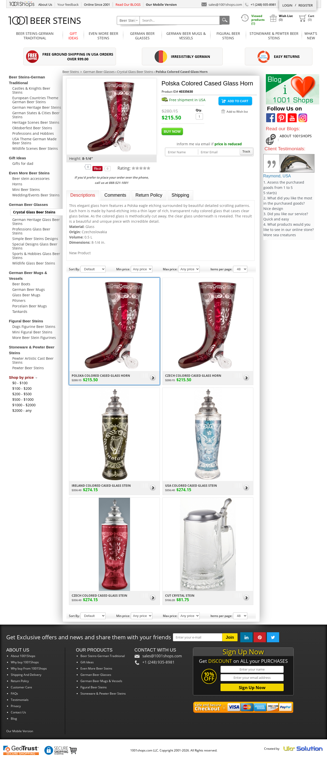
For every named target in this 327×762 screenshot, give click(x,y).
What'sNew (310, 35)
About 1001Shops (23, 656)
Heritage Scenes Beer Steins (35, 122)
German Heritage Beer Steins (36, 107)
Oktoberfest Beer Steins (32, 127)
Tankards (19, 311)
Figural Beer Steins (228, 35)
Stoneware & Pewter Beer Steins (274, 35)
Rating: (125, 168)
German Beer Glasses (142, 35)
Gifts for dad (22, 163)
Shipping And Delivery (26, 675)
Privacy (16, 706)
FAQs (14, 693)
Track (246, 151)
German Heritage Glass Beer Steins (36, 221)
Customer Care (21, 687)
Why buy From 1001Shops (29, 668)
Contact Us (18, 712)
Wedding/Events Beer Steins (36, 195)
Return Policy (20, 681)
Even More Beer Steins (103, 35)
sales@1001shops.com (221, 4)
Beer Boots (21, 284)
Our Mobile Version (19, 731)
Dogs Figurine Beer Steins (33, 326)
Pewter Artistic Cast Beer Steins (33, 360)
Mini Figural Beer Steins (32, 332)
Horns (17, 184)
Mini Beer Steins (26, 189)
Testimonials (20, 700)
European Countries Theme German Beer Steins (35, 99)
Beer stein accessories (31, 178)
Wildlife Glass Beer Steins (33, 263)
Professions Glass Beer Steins (31, 231)
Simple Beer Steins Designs (35, 238)
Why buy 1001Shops (25, 662)
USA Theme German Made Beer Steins (34, 141)
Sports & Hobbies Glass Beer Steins (36, 255)
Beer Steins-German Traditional (35, 35)
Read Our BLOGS (128, 4)
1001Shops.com (22, 3)
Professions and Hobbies (33, 133)
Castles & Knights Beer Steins (31, 90)
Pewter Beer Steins (28, 367)
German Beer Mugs (28, 289)
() (306, 18)
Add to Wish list (237, 111)
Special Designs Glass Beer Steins (34, 246)
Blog (14, 718)
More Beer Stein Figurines (34, 337)
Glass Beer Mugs (26, 295)
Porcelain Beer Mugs (29, 306)
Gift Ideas (73, 35)
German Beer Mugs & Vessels (186, 35)
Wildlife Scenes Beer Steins (35, 148)
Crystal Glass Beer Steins (34, 212)
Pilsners (19, 300)
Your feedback (68, 4)
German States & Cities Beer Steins (36, 114)
